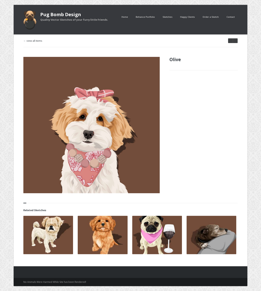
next (230, 40)
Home (125, 17)
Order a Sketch (211, 17)
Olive (175, 59)
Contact (231, 17)
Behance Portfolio (145, 17)
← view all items (32, 41)
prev (235, 40)
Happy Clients (187, 17)
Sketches (167, 17)
